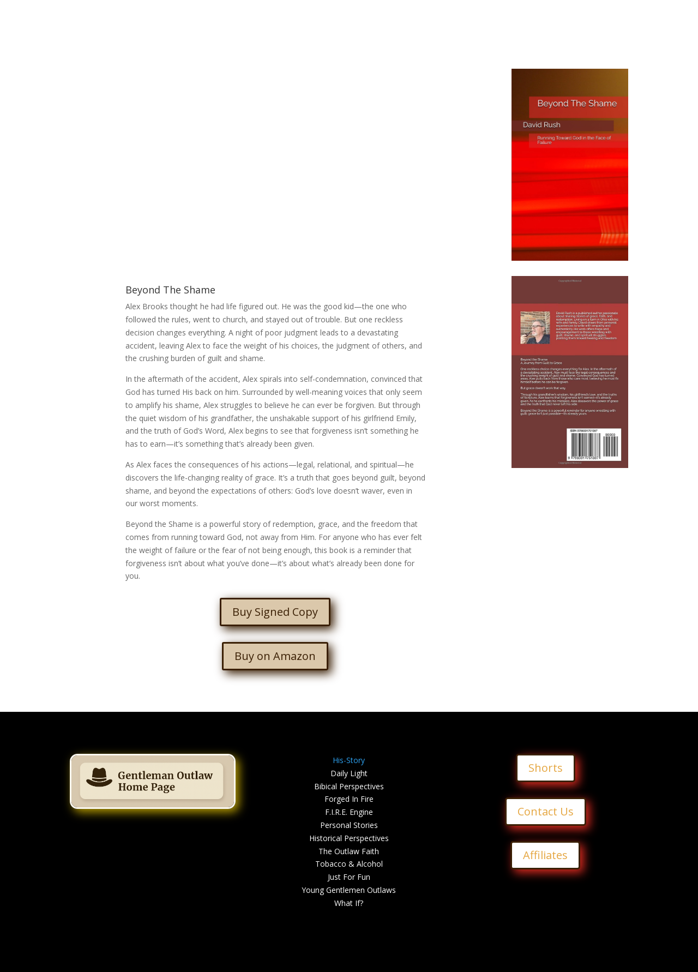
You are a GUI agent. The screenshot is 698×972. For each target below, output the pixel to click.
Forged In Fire (349, 799)
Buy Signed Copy (275, 611)
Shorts (545, 767)
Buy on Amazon (275, 656)
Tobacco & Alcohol (349, 864)
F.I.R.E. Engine (349, 812)
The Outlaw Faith (348, 851)
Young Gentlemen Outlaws (349, 890)
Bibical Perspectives (349, 786)
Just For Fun (349, 877)
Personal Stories (349, 825)
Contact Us (546, 811)
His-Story (349, 760)
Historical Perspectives (349, 838)
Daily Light (349, 773)
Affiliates (545, 855)
